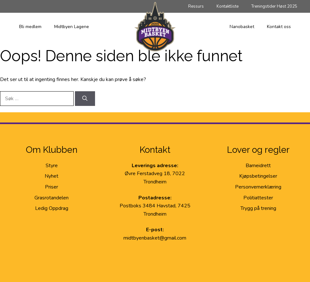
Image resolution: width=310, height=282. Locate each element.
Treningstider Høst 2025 (274, 6)
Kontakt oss (279, 27)
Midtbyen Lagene (71, 27)
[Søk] (85, 98)
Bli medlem (30, 27)
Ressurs (196, 6)
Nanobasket (242, 27)
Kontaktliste (228, 6)
